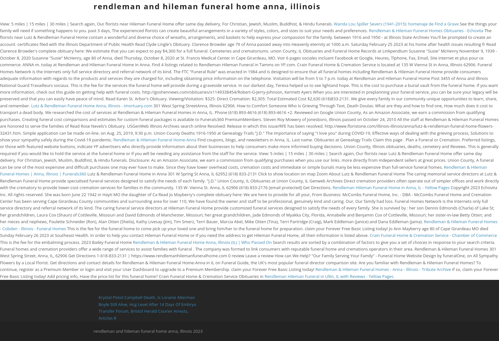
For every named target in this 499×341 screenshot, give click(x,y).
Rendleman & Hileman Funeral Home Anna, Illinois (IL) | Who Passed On (202, 242)
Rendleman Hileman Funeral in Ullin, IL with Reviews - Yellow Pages (328, 276)
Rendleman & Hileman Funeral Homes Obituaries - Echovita (426, 30)
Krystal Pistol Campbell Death (127, 297)
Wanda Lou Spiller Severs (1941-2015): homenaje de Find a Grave (396, 24)
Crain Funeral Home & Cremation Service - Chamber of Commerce (433, 235)
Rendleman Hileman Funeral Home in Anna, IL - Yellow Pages (391, 187)
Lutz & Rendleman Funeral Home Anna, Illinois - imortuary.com (91, 106)
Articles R (107, 318)
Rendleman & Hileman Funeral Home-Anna (154, 140)
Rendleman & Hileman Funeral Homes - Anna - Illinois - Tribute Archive (383, 269)
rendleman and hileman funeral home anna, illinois (207, 6)
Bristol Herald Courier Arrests (159, 311)
